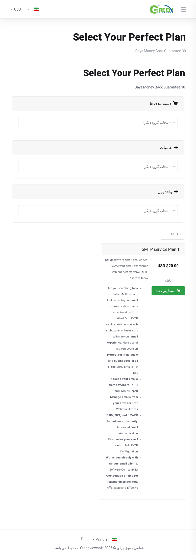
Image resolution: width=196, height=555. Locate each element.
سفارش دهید (168, 291)
